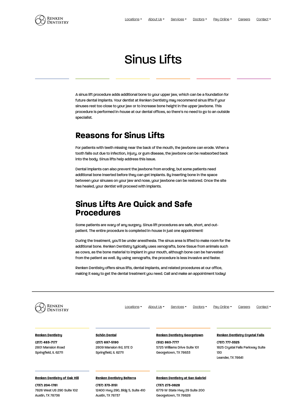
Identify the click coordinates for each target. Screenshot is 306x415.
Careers (244, 19)
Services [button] (177, 19)
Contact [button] (262, 19)
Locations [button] (132, 19)
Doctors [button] (198, 19)
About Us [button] (155, 19)
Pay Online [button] (221, 19)
